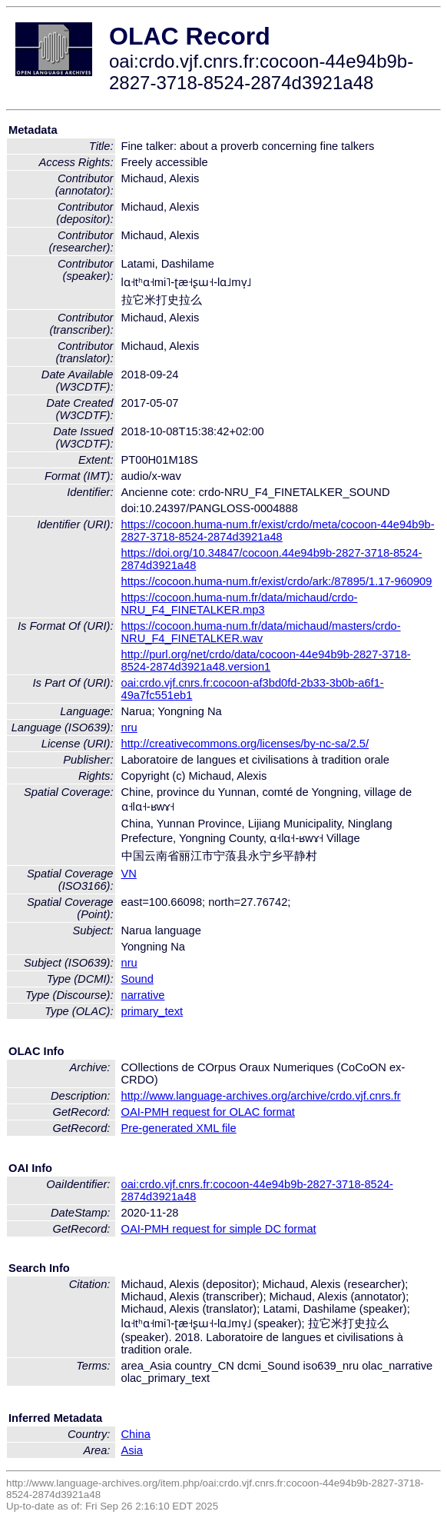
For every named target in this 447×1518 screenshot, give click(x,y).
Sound (137, 979)
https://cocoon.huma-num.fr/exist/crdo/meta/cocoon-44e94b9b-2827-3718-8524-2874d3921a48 (278, 530)
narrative (143, 995)
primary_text (152, 1011)
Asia (132, 1450)
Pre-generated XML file (179, 1128)
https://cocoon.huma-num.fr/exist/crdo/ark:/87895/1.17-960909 (276, 581)
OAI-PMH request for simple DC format (218, 1229)
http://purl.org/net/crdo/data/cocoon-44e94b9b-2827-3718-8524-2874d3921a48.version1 (266, 660)
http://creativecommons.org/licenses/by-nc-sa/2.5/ (245, 743)
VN (129, 873)
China (136, 1434)
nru (129, 727)
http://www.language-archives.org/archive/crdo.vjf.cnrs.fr (261, 1096)
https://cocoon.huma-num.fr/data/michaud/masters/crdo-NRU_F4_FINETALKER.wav (261, 632)
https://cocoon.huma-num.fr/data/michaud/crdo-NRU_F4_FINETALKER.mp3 (239, 603)
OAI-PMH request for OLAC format (208, 1112)
